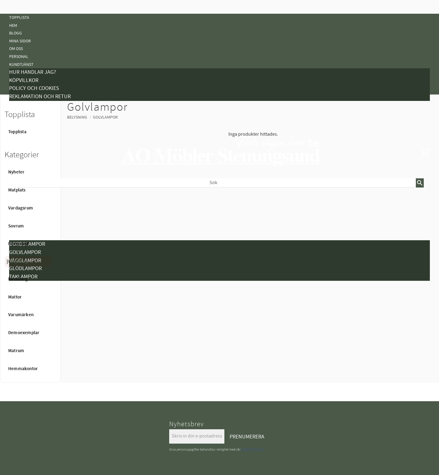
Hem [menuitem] (13, 25)
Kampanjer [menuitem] (20, 105)
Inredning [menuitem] (18, 279)
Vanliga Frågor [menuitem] (25, 120)
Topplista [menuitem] (19, 17)
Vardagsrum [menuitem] (20, 208)
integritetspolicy (253, 449)
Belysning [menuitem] (19, 236)
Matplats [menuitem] (17, 190)
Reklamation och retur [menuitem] (40, 96)
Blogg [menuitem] (15, 33)
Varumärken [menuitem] (21, 315)
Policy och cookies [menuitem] (34, 88)
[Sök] (420, 183)
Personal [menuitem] (18, 56)
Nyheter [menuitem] (17, 197)
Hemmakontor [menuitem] (23, 324)
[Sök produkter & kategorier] (214, 183)
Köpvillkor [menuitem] (23, 80)
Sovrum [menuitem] (16, 226)
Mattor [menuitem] (15, 297)
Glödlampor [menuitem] (25, 268)
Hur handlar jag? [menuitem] (32, 72)
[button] (425, 152)
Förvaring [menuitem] (18, 244)
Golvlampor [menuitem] (25, 252)
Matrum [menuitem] (16, 351)
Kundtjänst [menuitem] (21, 64)
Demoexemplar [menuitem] (24, 308)
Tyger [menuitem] (15, 112)
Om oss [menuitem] (16, 49)
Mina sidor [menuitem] (20, 41)
